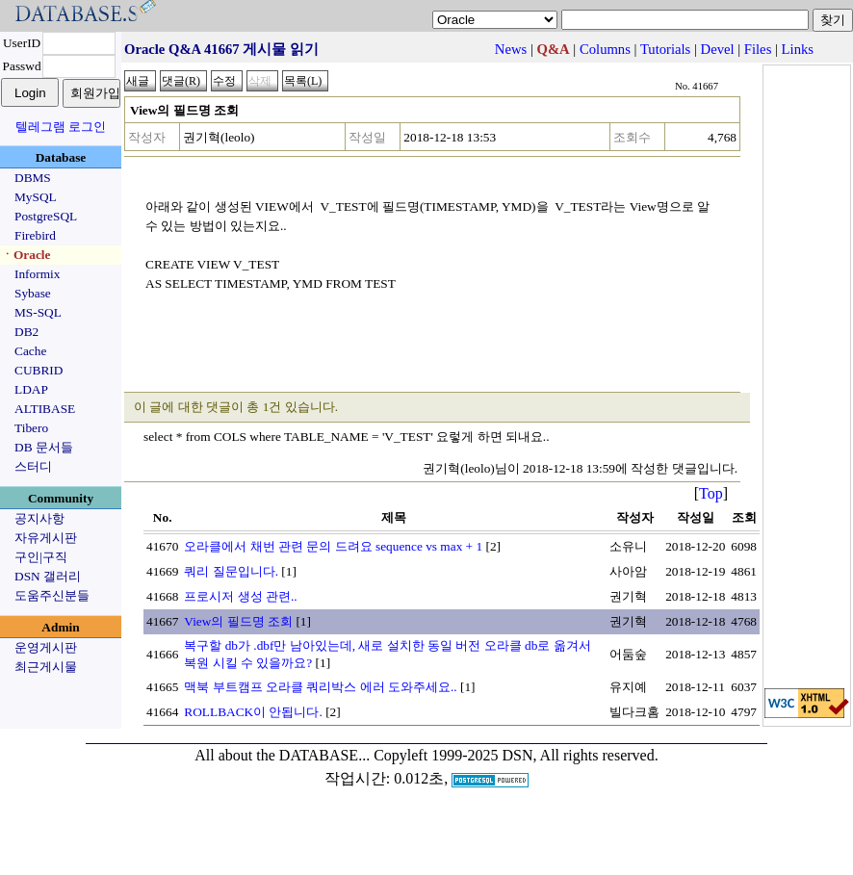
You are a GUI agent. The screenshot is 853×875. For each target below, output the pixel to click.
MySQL (35, 197)
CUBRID (38, 370)
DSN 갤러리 (47, 576)
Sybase (32, 293)
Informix (37, 274)
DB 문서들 (43, 447)
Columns (605, 49)
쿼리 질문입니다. (231, 571)
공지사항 (39, 518)
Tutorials (665, 49)
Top (711, 493)
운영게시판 (45, 647)
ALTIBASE (44, 408)
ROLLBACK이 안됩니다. (253, 712)
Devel (718, 49)
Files (758, 49)
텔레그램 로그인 (60, 126)
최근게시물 (45, 666)
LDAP (31, 389)
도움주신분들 (52, 595)
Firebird (35, 235)
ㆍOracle (25, 254)
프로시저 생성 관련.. (240, 596)
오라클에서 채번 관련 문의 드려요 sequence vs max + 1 (333, 546)
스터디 (33, 466)
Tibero (31, 428)
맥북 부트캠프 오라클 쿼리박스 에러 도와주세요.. (320, 687)
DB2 (26, 331)
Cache (30, 351)
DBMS (32, 177)
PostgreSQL (45, 216)
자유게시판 (45, 537)
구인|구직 (40, 557)
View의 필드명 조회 (238, 621)
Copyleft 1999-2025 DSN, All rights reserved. (516, 755)
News (511, 49)
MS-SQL (38, 312)
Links (798, 49)
